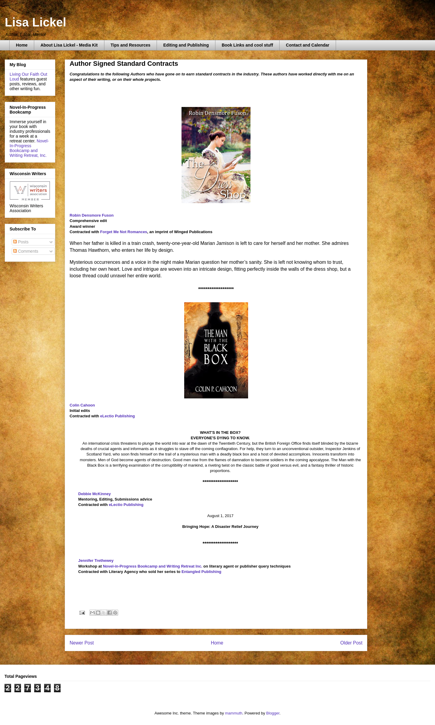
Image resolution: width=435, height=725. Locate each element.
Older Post (351, 642)
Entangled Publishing (201, 571)
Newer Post (82, 642)
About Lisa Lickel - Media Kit (69, 45)
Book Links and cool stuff (247, 45)
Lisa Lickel (35, 22)
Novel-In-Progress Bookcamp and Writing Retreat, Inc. (29, 148)
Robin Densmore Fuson (92, 215)
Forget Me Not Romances (123, 232)
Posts (20, 241)
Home (22, 45)
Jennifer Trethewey (96, 560)
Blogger (272, 713)
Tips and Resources (131, 45)
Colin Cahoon (82, 405)
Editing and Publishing (186, 45)
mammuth (233, 713)
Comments (25, 251)
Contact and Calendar (307, 45)
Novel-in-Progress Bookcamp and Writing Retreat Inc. (153, 566)
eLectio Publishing (117, 416)
